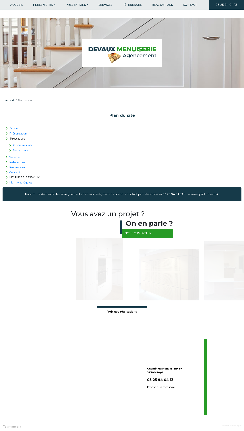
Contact (190, 4)
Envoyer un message (161, 387)
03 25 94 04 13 (226, 5)
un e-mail (212, 194)
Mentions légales (20, 182)
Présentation (44, 4)
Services (105, 4)
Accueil (16, 4)
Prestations (76, 4)
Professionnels (22, 145)
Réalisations (162, 4)
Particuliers (20, 150)
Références (132, 4)
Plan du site (226, 426)
